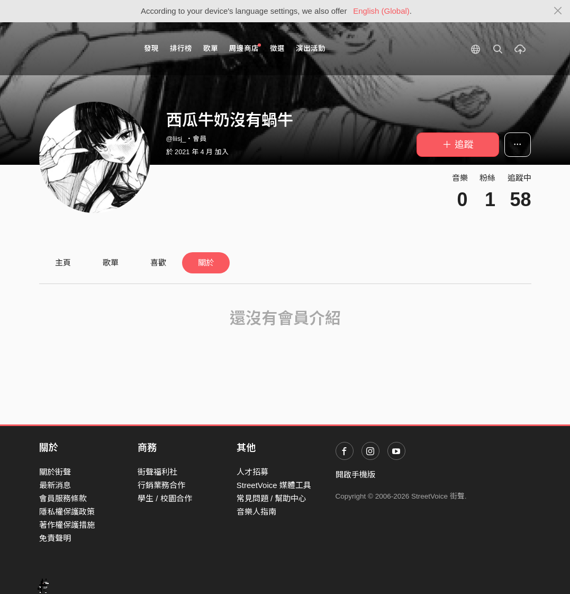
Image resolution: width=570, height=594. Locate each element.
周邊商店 (245, 47)
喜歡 (158, 262)
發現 (151, 48)
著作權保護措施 (67, 524)
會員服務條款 (63, 498)
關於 (206, 262)
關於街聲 (55, 471)
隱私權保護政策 (67, 511)
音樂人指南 (256, 511)
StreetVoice (82, 48)
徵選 (277, 48)
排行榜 (181, 48)
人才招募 (252, 471)
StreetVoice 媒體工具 (274, 485)
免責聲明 (55, 538)
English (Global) (381, 10)
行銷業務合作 (161, 485)
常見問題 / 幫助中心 (272, 498)
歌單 (210, 48)
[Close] (558, 11)
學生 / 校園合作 (165, 498)
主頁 (63, 262)
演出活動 (310, 48)
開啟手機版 (355, 474)
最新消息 (55, 485)
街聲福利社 (157, 471)
